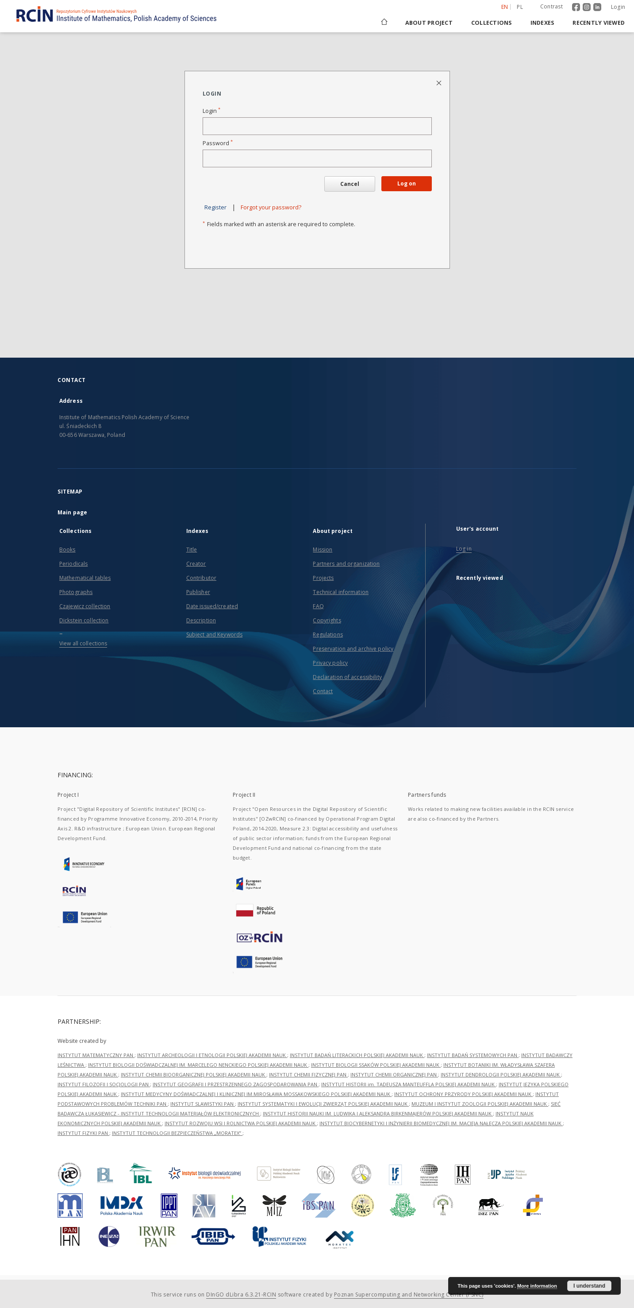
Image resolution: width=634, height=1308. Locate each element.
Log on (406, 183)
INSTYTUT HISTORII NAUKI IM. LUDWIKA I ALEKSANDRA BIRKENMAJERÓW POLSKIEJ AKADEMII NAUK (378, 1113)
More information (537, 1286)
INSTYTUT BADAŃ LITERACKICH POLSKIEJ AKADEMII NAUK (357, 1055)
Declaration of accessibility (347, 677)
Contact (323, 691)
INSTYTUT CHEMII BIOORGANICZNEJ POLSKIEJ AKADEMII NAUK (193, 1074)
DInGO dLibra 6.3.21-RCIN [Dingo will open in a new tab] (241, 1294)
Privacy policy (330, 663)
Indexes (542, 23)
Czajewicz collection (84, 606)
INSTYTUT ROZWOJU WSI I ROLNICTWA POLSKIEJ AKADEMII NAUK (241, 1123)
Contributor (201, 578)
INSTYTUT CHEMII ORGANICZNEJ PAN (394, 1074)
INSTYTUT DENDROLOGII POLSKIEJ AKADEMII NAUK (501, 1074)
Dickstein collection (83, 620)
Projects (323, 578)
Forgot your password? (271, 207)
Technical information (341, 592)
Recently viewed (599, 23)
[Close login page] (439, 82)
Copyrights (327, 620)
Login (618, 7)
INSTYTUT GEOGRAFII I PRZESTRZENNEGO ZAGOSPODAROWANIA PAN (236, 1084)
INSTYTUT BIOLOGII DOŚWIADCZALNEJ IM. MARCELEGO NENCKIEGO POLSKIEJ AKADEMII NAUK (198, 1064)
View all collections (83, 643)
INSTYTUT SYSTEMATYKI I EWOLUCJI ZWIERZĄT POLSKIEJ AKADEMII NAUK (323, 1103)
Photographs (75, 592)
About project (429, 23)
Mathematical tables (85, 578)
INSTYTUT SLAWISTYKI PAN (202, 1103)
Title (191, 549)
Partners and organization (346, 563)
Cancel (349, 184)
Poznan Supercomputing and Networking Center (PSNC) (409, 1294)
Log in (464, 548)
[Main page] (383, 23)
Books (67, 549)
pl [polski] (520, 7)
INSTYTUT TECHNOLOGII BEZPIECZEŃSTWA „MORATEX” (177, 1133)
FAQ (318, 606)
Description (201, 620)
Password (218, 143)
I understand (589, 1286)
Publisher (198, 592)
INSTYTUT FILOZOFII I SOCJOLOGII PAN (104, 1084)
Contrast (551, 6)
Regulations (327, 634)
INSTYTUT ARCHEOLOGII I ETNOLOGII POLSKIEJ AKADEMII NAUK (212, 1055)
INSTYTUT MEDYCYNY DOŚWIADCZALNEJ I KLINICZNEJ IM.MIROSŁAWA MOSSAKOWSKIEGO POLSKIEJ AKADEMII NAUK (256, 1094)
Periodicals (73, 563)
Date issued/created (212, 606)
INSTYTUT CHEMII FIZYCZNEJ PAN (308, 1074)
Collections (491, 23)
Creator (196, 563)
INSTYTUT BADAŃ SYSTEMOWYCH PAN (473, 1055)
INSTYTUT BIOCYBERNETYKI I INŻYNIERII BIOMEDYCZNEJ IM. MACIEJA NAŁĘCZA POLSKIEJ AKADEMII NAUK (441, 1123)
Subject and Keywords (214, 634)
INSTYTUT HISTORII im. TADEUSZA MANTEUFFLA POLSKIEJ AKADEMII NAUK (408, 1084)
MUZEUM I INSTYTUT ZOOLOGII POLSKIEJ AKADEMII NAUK (479, 1103)
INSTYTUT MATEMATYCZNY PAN (96, 1055)
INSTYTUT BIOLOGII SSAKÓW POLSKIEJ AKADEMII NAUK (376, 1064)
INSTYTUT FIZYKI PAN (83, 1133)
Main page (72, 512)
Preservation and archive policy (353, 648)
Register (215, 207)
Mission (322, 549)
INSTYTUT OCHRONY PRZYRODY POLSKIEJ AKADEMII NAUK (463, 1094)
